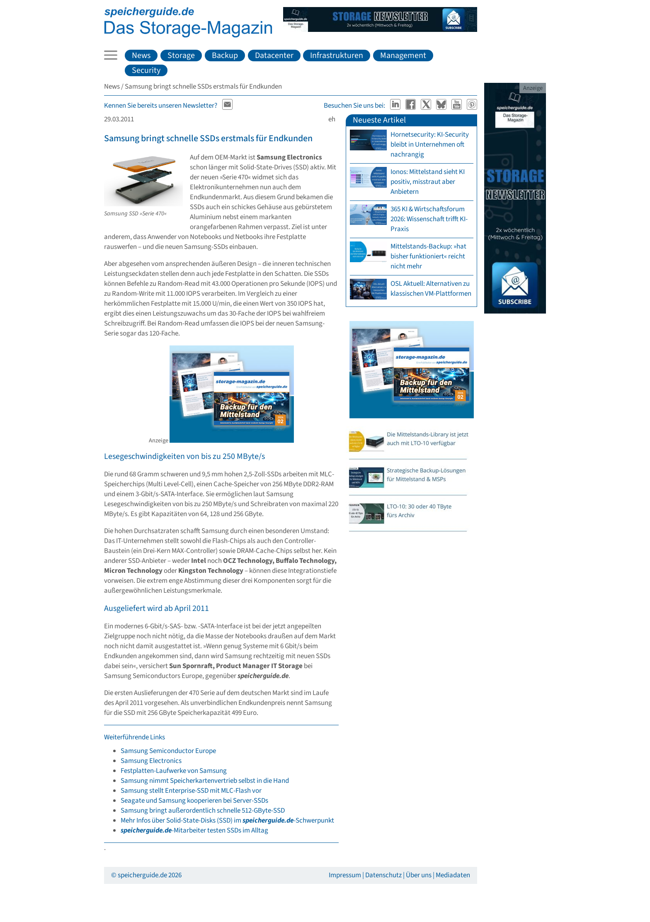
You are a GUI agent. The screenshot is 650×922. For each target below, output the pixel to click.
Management (403, 55)
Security (146, 70)
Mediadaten (453, 875)
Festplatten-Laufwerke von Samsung (174, 771)
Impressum (345, 875)
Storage (181, 55)
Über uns (419, 875)
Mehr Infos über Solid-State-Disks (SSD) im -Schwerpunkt (227, 820)
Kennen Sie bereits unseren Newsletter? (160, 106)
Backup (225, 55)
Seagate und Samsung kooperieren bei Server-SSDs (194, 801)
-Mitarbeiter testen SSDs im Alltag (194, 830)
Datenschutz (383, 875)
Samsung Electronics (151, 761)
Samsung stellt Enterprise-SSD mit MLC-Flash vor (191, 791)
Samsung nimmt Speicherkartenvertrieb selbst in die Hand (205, 781)
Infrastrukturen (336, 55)
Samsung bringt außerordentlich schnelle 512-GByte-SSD (203, 811)
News (141, 55)
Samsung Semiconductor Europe (168, 751)
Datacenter (274, 55)
